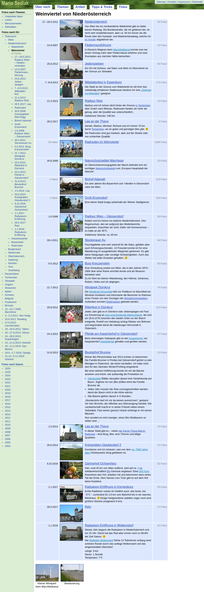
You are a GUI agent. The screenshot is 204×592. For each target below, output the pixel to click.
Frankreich (10, 302)
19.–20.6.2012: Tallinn (17, 329)
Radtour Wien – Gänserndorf (104, 216)
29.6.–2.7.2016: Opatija (17, 352)
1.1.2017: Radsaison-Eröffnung (21, 216)
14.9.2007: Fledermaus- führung (21, 72)
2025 (7, 372)
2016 (7, 403)
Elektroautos (113, 301)
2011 (7, 421)
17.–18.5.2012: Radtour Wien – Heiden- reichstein (23, 61)
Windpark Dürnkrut (97, 287)
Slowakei (10, 280)
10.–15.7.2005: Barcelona (13, 311)
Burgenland (14, 249)
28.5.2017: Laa (23, 104)
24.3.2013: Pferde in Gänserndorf (21, 175)
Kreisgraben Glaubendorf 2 (103, 445)
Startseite (197, 1)
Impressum (184, 1)
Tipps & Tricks (102, 7)
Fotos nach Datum (12, 364)
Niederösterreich (17, 43)
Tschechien (11, 277)
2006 (7, 439)
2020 (7, 389)
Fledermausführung (98, 45)
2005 (7, 442)
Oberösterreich (16, 256)
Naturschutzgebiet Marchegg (104, 160)
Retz (88, 506)
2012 (7, 417)
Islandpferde (107, 341)
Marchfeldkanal (121, 49)
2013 (7, 414)
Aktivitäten (10, 26)
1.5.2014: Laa (22, 190)
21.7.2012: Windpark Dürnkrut (20, 156)
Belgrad (9, 298)
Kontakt (171, 1)
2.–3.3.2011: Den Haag (17, 315)
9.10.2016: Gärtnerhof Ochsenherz (21, 206)
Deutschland (12, 273)
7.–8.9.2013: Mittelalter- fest (21, 91)
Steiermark (14, 252)
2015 (7, 407)
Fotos (123, 7)
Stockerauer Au (95, 240)
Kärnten (12, 263)
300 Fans (144, 471)
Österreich (10, 36)
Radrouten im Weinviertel (102, 142)
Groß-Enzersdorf (20, 126)
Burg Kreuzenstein (97, 263)
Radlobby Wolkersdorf (101, 540)
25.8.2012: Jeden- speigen (20, 81)
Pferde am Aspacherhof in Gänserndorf (111, 333)
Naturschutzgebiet (105, 168)
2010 (7, 424)
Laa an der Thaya (96, 121)
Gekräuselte (94, 378)
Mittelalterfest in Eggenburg (103, 82)
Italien (8, 291)
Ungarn (9, 284)
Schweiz (9, 294)
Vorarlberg (13, 270)
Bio (108, 471)
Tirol (10, 266)
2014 (7, 410)
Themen (63, 7)
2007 (7, 435)
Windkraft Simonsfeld (100, 291)
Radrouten (20, 107)
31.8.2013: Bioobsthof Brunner (20, 184)
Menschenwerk (13, 23)
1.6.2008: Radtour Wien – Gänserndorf (22, 133)
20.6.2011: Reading (15, 319)
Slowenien (10, 287)
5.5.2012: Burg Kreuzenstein (23, 148)
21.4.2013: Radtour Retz (22, 99)
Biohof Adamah (23, 120)
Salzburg (13, 259)
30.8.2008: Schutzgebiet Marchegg (22, 114)
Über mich (42, 7)
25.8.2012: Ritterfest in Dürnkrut (21, 165)
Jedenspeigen (94, 63)
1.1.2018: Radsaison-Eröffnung (21, 232)
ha (140, 468)
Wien (11, 39)
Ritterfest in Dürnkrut (99, 307)
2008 (7, 432)
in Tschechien (142, 105)
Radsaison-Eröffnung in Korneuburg (109, 486)
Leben (8, 19)
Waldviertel (17, 46)
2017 (7, 400)
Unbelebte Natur (14, 16)
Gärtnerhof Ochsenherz (100, 463)
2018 (7, 396)
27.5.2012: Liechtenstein (12, 324)
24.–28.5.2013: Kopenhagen (13, 338)
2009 (7, 428)
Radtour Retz (94, 100)
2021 (7, 386)
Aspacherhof (136, 338)
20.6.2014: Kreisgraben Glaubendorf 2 (22, 197)
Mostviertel (17, 242)
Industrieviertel (19, 238)
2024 (7, 375)
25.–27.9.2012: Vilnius (17, 332)
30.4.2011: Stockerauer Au (23, 142)
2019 (7, 393)
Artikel (80, 7)
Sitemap (161, 1)
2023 (7, 379)
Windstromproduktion (135, 298)
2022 (7, 382)
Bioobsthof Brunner (98, 352)
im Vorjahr (90, 39)
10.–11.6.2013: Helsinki (18, 342)
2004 (7, 446)
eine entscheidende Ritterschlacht (123, 315)
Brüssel (9, 305)
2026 (7, 368)
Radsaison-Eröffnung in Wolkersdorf (109, 525)
